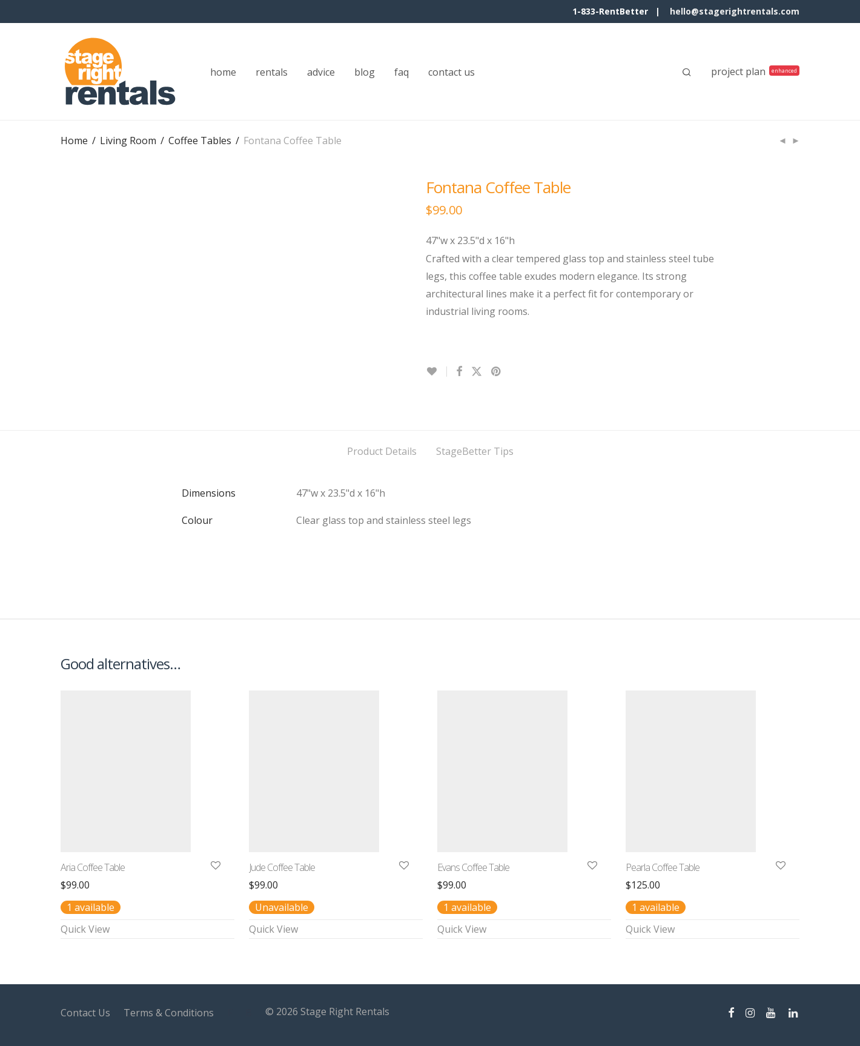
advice (321, 72)
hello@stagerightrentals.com (734, 11)
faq (401, 72)
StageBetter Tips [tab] (475, 451)
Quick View (85, 929)
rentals (272, 72)
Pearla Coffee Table (663, 867)
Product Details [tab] (382, 451)
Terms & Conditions (169, 1012)
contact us (451, 72)
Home (74, 140)
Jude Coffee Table (282, 867)
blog (364, 72)
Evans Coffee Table (473, 867)
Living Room (128, 140)
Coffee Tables (199, 140)
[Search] (686, 72)
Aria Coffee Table (93, 867)
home (223, 72)
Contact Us (85, 1012)
